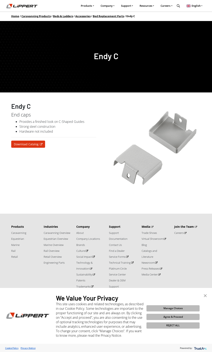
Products (86, 6)
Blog (144, 245)
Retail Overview (53, 257)
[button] (205, 295)
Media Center (150, 274)
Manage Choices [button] (173, 308)
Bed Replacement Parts (108, 16)
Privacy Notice (28, 348)
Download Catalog (26, 144)
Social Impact (84, 257)
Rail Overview (51, 251)
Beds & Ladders (63, 16)
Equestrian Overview (56, 239)
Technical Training (120, 262)
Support (126, 6)
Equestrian (17, 239)
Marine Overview (53, 245)
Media (146, 227)
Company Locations (88, 239)
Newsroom (148, 262)
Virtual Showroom (153, 239)
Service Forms (117, 257)
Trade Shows (149, 233)
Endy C (130, 16)
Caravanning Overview (57, 233)
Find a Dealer (117, 251)
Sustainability (84, 274)
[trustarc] (200, 348)
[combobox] (194, 6)
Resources (146, 6)
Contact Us (115, 245)
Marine (15, 245)
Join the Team (184, 227)
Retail (14, 257)
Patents (80, 280)
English (193, 6)
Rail (13, 251)
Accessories (83, 16)
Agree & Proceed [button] (173, 317)
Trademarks (83, 286)
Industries (51, 227)
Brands (80, 245)
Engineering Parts (54, 262)
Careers (165, 6)
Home (15, 16)
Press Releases (151, 268)
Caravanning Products (36, 16)
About (80, 233)
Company (107, 6)
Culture (81, 251)
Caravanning (18, 233)
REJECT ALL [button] (173, 325)
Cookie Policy (12, 348)
